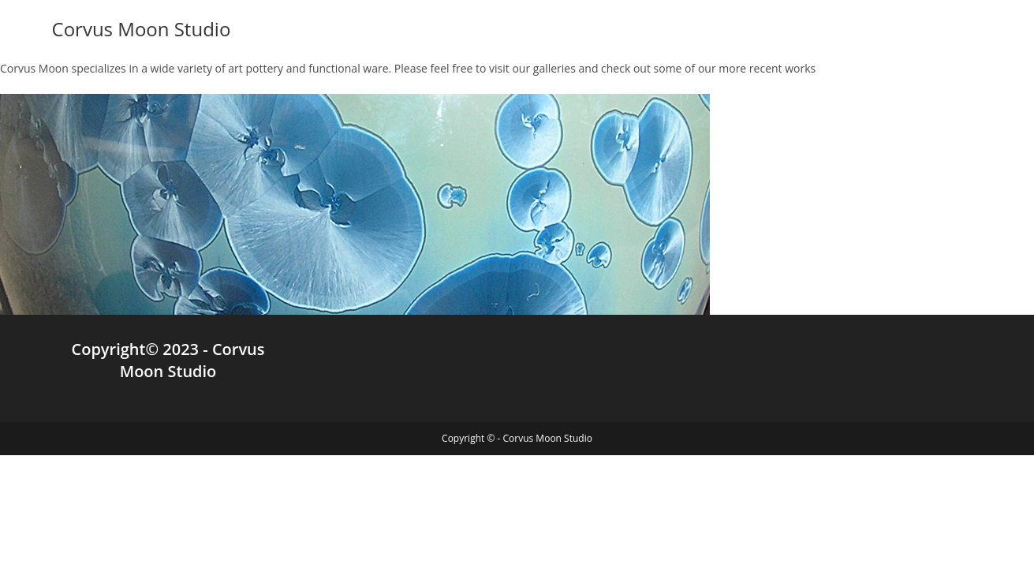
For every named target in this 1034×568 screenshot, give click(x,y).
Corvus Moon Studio (141, 29)
